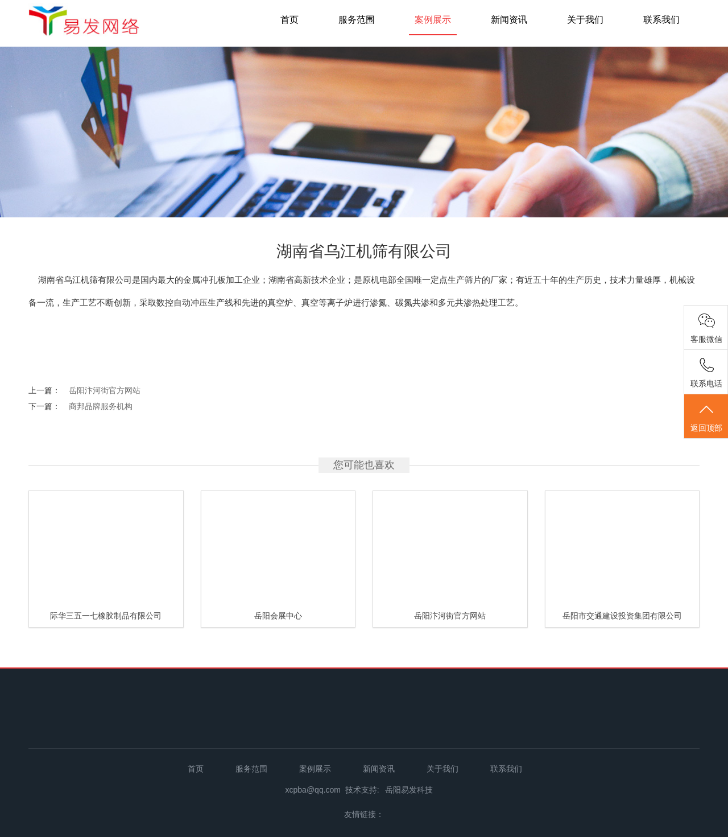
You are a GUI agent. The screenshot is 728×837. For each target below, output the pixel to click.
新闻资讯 (509, 19)
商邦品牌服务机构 (101, 406)
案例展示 (433, 19)
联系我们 (661, 19)
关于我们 (585, 19)
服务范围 (356, 19)
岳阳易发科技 (409, 789)
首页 (289, 19)
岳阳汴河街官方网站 (104, 390)
